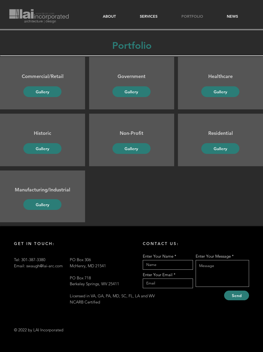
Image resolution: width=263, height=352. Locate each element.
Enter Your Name (158, 256)
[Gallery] (42, 91)
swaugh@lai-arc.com (44, 265)
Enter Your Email (158, 275)
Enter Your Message (213, 256)
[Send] (236, 295)
